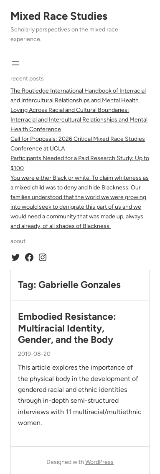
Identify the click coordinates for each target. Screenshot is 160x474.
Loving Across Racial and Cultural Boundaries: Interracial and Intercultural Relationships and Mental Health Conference (78, 119)
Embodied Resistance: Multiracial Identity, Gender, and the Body (67, 328)
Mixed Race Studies (58, 16)
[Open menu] (15, 63)
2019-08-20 (34, 353)
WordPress (99, 462)
